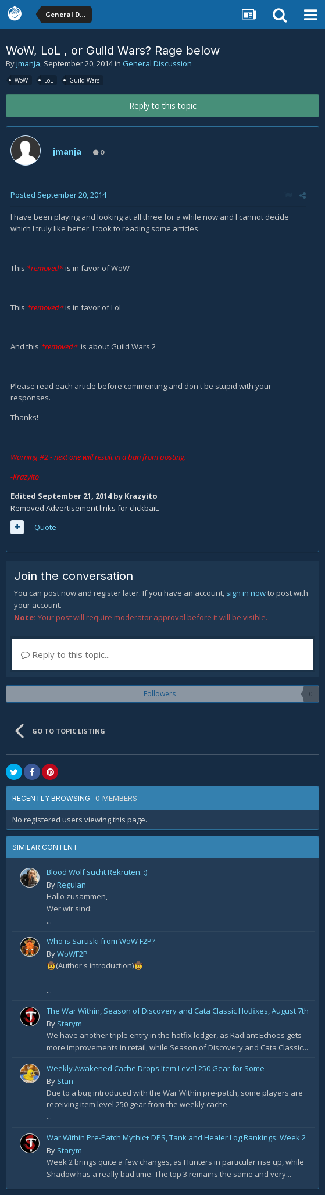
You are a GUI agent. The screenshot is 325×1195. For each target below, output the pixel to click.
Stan (65, 1081)
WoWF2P (72, 954)
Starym (69, 1023)
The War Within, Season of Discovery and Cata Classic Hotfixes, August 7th (178, 1011)
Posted (58, 194)
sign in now (246, 593)
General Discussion (157, 63)
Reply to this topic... (65, 654)
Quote (45, 527)
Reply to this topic (163, 105)
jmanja (28, 63)
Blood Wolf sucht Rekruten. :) (97, 872)
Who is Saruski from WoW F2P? (101, 941)
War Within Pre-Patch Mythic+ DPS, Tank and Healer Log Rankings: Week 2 (176, 1137)
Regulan (71, 884)
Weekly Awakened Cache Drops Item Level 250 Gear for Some (156, 1068)
